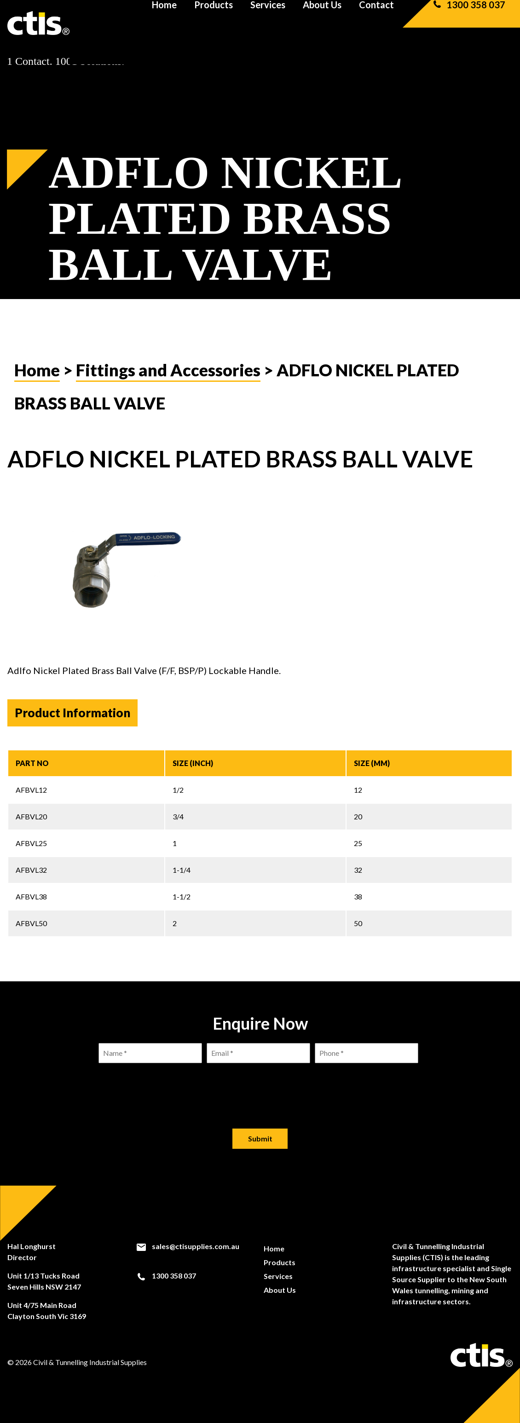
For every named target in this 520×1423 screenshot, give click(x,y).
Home (164, 23)
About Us (322, 23)
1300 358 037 (468, 23)
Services (267, 23)
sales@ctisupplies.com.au (187, 1246)
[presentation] (260, 1088)
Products (213, 23)
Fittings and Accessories (168, 370)
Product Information (72, 712)
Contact (376, 23)
